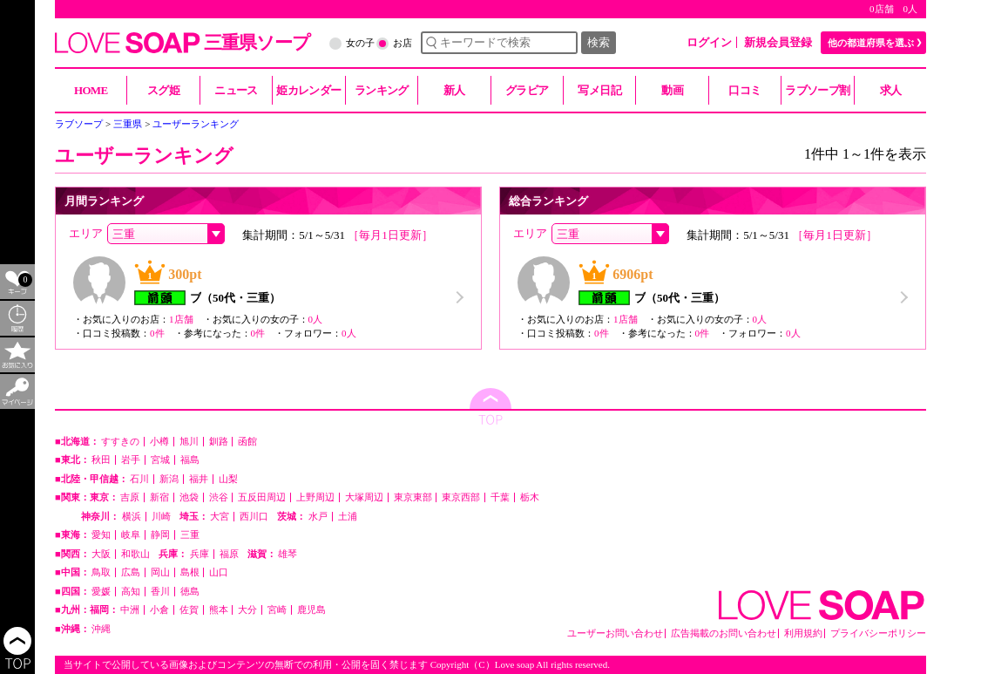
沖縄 (101, 629)
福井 (198, 479)
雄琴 (287, 554)
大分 (247, 610)
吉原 (129, 497)
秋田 (101, 460)
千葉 (500, 497)
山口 (218, 572)
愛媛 (101, 591)
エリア (86, 233)
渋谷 (218, 497)
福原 (229, 554)
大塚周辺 (364, 497)
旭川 (189, 441)
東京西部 (461, 497)
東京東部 (413, 497)
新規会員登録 (778, 42)
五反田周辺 (262, 497)
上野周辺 (315, 497)
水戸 (318, 516)
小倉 (159, 610)
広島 (130, 572)
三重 (190, 535)
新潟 (169, 479)
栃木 (529, 497)
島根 (190, 572)
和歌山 (135, 554)
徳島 (190, 591)
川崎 (161, 516)
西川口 (254, 516)
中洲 (129, 610)
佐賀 (189, 610)
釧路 (218, 441)
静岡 (160, 535)
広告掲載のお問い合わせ (723, 633)
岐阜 (130, 535)
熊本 (218, 610)
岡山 (160, 572)
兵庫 (199, 554)
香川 (160, 591)
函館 (247, 441)
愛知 (101, 535)
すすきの (120, 441)
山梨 (228, 479)
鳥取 (101, 572)
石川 (139, 479)
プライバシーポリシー (878, 633)
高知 (130, 591)
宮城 (160, 460)
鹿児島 (311, 610)
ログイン (709, 42)
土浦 (347, 516)
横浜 (131, 516)
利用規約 (803, 633)
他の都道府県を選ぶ (871, 42)
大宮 (219, 516)
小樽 (159, 441)
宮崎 (277, 610)
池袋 (189, 497)
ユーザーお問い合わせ (615, 633)
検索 (598, 42)
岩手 (130, 460)
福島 (190, 460)
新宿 (159, 497)
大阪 (101, 554)
